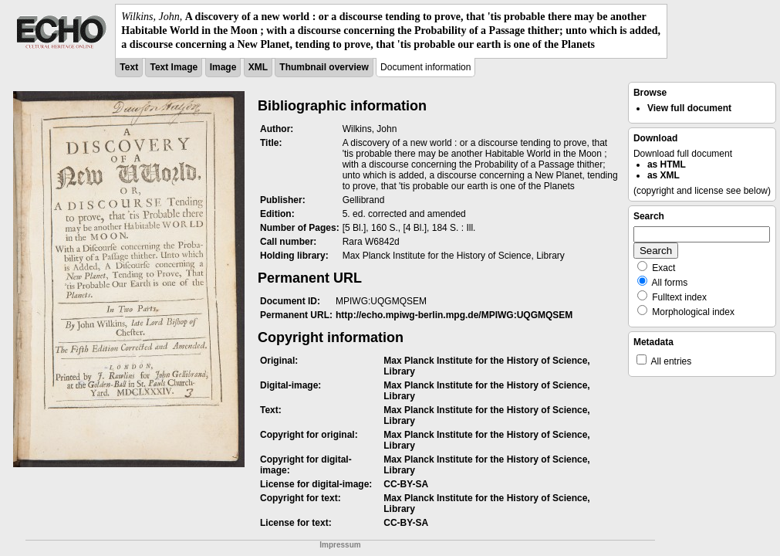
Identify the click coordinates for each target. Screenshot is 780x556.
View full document (689, 108)
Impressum (339, 545)
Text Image (174, 67)
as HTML (666, 164)
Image (223, 67)
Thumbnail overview (323, 67)
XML (258, 67)
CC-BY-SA (405, 484)
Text (129, 67)
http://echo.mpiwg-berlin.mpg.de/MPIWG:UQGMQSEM (454, 315)
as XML (663, 175)
